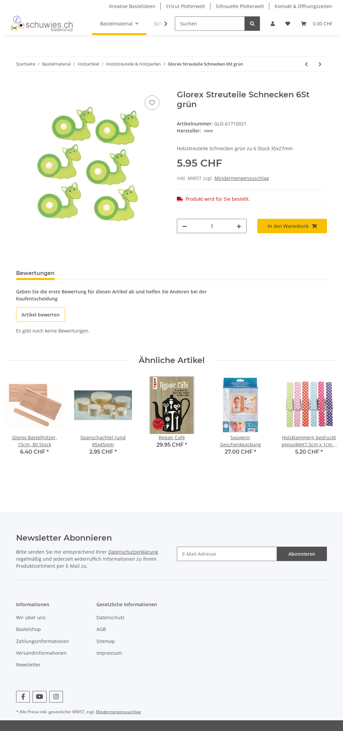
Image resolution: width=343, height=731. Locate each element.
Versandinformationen (41, 653)
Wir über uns (31, 617)
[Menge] (212, 226)
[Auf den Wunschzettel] (152, 102)
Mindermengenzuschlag (241, 178)
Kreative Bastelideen (132, 6)
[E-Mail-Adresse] (227, 554)
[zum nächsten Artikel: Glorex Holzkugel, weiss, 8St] (320, 64)
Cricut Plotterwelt (185, 6)
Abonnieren (301, 554)
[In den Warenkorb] (21, 86)
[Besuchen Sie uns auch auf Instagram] (56, 697)
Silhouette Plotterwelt (240, 6)
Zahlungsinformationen (42, 641)
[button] (272, 23)
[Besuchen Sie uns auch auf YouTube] (39, 697)
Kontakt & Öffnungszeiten (303, 6)
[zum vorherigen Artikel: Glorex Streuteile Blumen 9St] (306, 64)
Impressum (109, 653)
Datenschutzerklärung (133, 552)
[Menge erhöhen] (238, 226)
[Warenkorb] (316, 23)
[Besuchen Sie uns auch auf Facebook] (23, 697)
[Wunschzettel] (287, 23)
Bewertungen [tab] (35, 273)
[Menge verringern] (184, 226)
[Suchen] (210, 23)
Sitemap (105, 641)
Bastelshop (28, 629)
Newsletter (28, 664)
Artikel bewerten (40, 314)
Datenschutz (110, 617)
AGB (101, 629)
